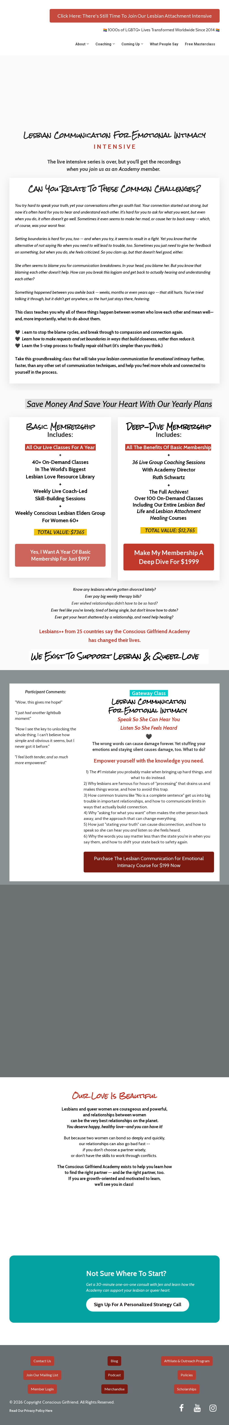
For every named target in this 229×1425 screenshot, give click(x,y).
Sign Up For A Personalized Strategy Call (137, 1304)
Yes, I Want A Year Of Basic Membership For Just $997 (60, 555)
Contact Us (42, 1361)
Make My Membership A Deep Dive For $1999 (169, 557)
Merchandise (114, 1389)
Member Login (42, 1389)
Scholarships (186, 1389)
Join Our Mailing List (42, 1375)
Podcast (114, 1375)
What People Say (164, 44)
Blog (114, 1361)
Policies (187, 1375)
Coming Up (130, 44)
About (80, 44)
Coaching (103, 44)
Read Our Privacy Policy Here (30, 1411)
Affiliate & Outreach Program (187, 1361)
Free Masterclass (200, 44)
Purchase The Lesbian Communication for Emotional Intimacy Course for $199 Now (149, 861)
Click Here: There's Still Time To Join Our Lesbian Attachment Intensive (134, 16)
